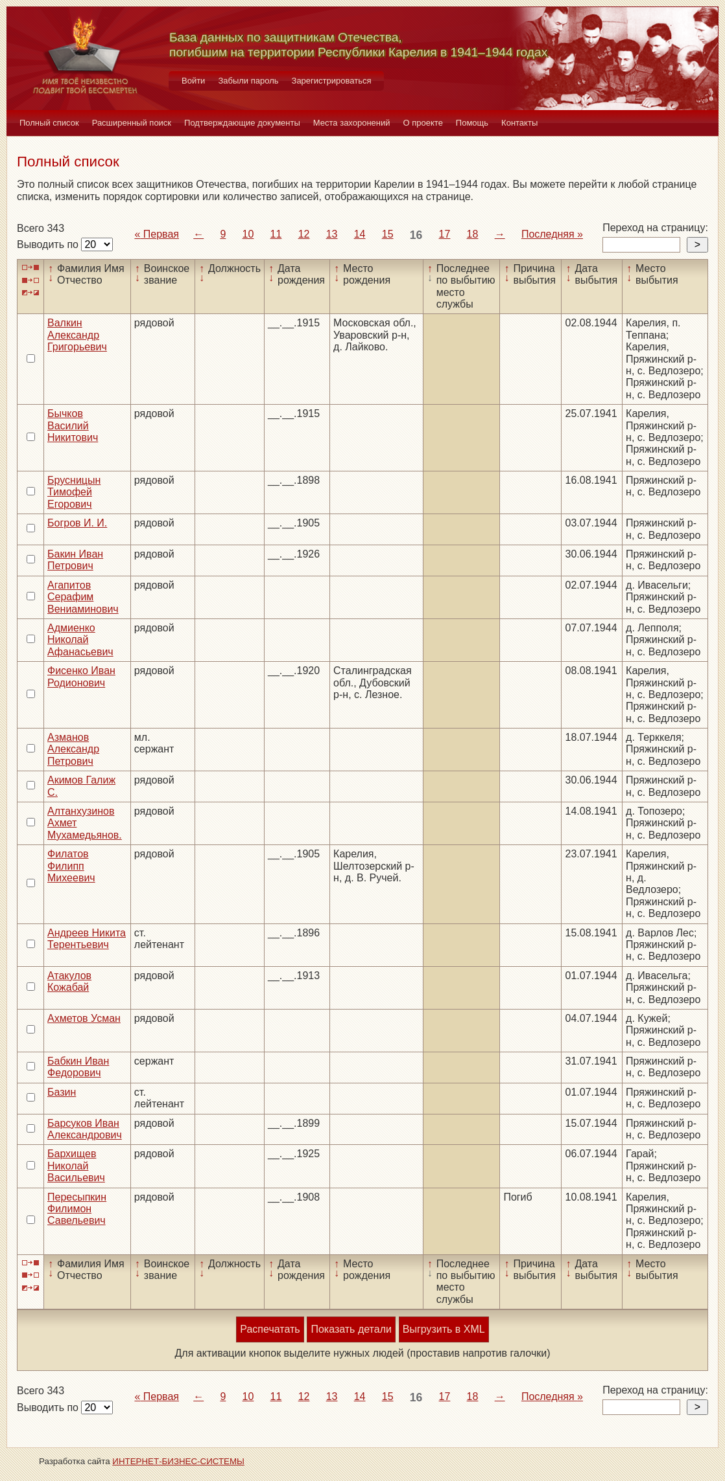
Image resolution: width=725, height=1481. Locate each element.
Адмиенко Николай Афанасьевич (80, 639)
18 (473, 234)
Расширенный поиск (131, 123)
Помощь (472, 123)
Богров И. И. (77, 522)
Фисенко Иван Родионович (81, 676)
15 (388, 234)
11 (276, 234)
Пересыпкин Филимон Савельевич (76, 1209)
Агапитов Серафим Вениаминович (83, 597)
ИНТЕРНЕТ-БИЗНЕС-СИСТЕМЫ (178, 1461)
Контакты (519, 123)
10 (248, 234)
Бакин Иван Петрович (75, 559)
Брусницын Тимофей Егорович (74, 492)
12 (304, 234)
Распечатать (270, 1329)
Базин (61, 1092)
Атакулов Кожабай (69, 981)
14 (360, 234)
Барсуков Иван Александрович (84, 1129)
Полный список (49, 123)
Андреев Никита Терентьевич (86, 938)
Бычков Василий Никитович (72, 425)
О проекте (423, 123)
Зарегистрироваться (332, 80)
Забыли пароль (248, 80)
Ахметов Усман (84, 1018)
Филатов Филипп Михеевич (71, 865)
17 (445, 234)
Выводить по (49, 244)
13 (332, 234)
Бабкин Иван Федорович (78, 1067)
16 (416, 235)
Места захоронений (351, 123)
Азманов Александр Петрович (73, 749)
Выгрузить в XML (444, 1329)
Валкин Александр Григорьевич (77, 334)
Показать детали (351, 1329)
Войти (193, 80)
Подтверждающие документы (242, 123)
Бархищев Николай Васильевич (76, 1165)
